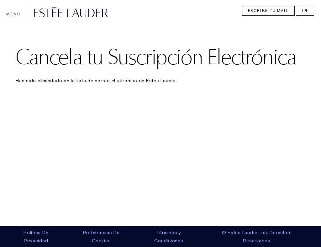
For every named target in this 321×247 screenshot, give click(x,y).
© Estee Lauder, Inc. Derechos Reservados (257, 236)
